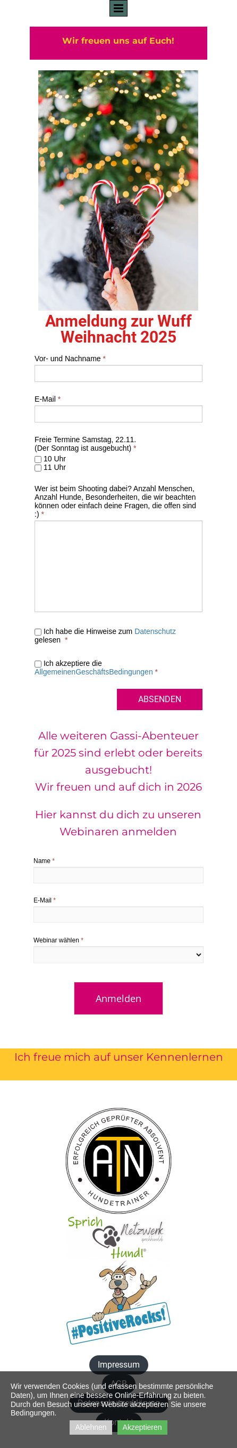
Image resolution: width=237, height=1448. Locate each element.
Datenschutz (155, 631)
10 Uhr (50, 458)
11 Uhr (50, 467)
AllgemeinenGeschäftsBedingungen (94, 672)
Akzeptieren (142, 1427)
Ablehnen (90, 1427)
